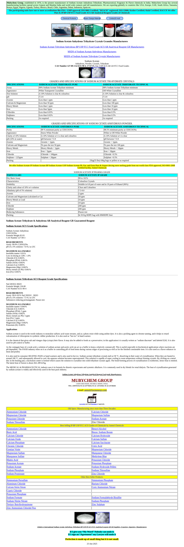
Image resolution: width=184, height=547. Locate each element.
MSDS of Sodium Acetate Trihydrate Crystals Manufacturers (92, 56)
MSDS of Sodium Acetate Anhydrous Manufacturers (92, 51)
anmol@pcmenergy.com (95, 390)
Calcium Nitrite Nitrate (16, 487)
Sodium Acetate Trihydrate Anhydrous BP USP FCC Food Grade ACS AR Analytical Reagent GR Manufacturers (92, 47)
